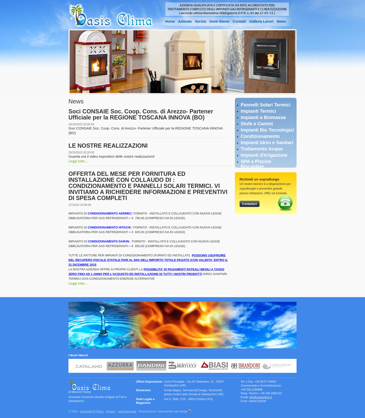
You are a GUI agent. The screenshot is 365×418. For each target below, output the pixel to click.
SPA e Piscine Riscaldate (256, 164)
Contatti (239, 21)
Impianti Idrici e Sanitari (267, 142)
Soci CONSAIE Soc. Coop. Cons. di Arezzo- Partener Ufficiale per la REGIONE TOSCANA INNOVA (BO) (140, 114)
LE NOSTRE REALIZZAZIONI (108, 145)
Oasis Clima (111, 15)
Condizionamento (260, 136)
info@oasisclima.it (260, 397)
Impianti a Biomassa (263, 117)
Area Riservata (127, 411)
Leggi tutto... (78, 161)
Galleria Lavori (261, 21)
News (281, 21)
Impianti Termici (258, 111)
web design (181, 411)
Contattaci (249, 204)
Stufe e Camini (257, 123)
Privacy (110, 411)
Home (170, 21)
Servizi (200, 21)
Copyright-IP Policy (92, 411)
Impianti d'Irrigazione (264, 155)
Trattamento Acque (262, 148)
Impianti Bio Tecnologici (267, 130)
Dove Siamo (220, 21)
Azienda (185, 21)
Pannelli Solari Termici (265, 104)
